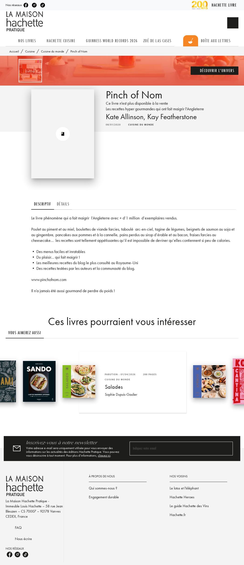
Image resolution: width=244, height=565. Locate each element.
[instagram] (34, 5)
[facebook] (26, 5)
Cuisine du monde (52, 51)
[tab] (10, 40)
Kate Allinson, (126, 116)
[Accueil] (25, 21)
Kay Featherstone (172, 116)
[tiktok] (42, 5)
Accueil (14, 51)
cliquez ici (104, 455)
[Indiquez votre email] (175, 448)
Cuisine (30, 51)
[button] (215, 70)
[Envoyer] (227, 448)
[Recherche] (232, 22)
